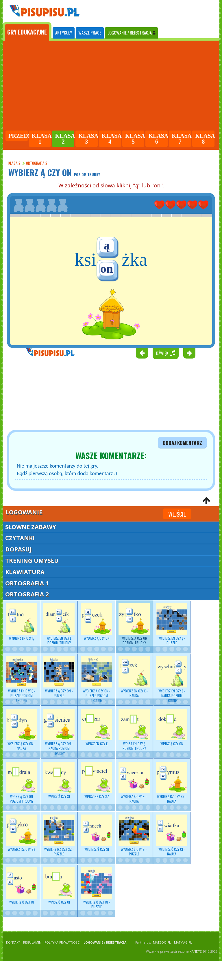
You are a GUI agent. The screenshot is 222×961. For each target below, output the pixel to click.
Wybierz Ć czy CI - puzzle (96, 888)
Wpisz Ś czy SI (59, 780)
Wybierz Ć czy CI (21, 885)
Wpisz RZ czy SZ (96, 780)
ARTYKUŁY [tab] (63, 33)
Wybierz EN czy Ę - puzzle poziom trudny (21, 679)
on (106, 268)
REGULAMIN (32, 942)
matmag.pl (183, 942)
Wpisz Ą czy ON (171, 727)
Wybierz (21, 621)
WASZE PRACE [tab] (89, 33)
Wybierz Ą (134, 624)
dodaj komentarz (182, 442)
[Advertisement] (111, 86)
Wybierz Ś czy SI (96, 833)
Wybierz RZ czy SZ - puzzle (59, 835)
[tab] (27, 31)
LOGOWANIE (131, 33)
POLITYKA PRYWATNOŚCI (62, 942)
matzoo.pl (162, 942)
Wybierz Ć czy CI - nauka (171, 835)
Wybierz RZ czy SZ (21, 833)
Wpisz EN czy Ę (96, 727)
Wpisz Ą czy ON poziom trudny (21, 782)
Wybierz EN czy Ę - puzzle (171, 624)
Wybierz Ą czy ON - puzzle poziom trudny (96, 679)
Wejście (177, 514)
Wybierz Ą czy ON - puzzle (59, 677)
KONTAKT (13, 942)
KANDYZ (196, 951)
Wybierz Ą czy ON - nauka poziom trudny (59, 732)
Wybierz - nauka (134, 677)
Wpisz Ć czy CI (59, 885)
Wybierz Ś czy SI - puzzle (134, 835)
